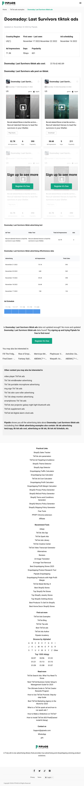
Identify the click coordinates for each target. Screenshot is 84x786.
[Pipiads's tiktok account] (44, 770)
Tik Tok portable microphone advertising (21, 384)
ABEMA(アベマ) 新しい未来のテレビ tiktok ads (42, 359)
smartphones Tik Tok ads (15, 401)
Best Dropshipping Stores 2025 (42, 566)
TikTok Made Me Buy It (42, 584)
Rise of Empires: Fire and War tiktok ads (26, 354)
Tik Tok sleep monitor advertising (18, 397)
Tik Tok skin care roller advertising (19, 392)
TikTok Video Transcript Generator (42, 548)
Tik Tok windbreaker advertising (18, 380)
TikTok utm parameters (42, 456)
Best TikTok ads (42, 628)
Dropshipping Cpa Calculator (42, 475)
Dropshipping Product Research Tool (42, 570)
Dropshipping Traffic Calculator (42, 471)
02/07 (33, 658)
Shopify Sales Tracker (42, 452)
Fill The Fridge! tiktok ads (10, 354)
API (42, 738)
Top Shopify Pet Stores (42, 591)
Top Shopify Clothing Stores (42, 599)
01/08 (42, 665)
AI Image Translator (42, 559)
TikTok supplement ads (14, 409)
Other (55, 650)
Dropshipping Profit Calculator (42, 482)
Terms (39, 777)
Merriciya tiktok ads (42, 354)
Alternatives (42, 551)
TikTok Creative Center (42, 544)
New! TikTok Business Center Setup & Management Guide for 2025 (42, 683)
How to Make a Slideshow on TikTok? (42, 714)
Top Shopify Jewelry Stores (42, 595)
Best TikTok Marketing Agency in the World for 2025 (42, 702)
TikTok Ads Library (42, 540)
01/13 (42, 662)
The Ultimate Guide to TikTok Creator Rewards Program (42, 689)
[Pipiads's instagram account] (49, 770)
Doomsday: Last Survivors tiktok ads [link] (40, 9)
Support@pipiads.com (42, 730)
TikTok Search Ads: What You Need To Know (42, 677)
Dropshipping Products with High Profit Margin (42, 579)
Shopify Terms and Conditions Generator (42, 498)
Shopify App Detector (42, 467)
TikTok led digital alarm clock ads (18, 413)
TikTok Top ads (42, 624)
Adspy (42, 529)
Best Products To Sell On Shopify (42, 603)
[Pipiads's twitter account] (39, 770)
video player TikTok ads (14, 376)
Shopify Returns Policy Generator (42, 504)
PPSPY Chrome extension (42, 515)
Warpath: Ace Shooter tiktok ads (58, 359)
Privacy (32, 777)
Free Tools (42, 511)
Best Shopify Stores (42, 588)
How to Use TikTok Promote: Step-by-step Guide (42, 696)
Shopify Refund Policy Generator (42, 494)
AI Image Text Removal (42, 563)
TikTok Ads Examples (42, 617)
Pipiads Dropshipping (42, 574)
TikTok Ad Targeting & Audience (42, 460)
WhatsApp (42, 734)
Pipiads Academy (42, 635)
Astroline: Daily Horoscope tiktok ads (73, 354)
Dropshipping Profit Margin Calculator (42, 486)
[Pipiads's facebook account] (34, 770)
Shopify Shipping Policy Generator (42, 507)
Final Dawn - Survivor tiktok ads (10, 359)
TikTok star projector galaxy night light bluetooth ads (27, 405)
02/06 (42, 658)
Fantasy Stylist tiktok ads (26, 359)
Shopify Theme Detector (42, 464)
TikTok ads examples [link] (17, 9)
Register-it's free (22, 186)
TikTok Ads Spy (42, 533)
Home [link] (5, 9)
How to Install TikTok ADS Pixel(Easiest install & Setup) (42, 719)
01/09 (33, 665)
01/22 (50, 658)
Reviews (42, 555)
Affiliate (42, 519)
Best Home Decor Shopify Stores (42, 606)
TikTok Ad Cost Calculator (42, 479)
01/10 (50, 662)
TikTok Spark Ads (42, 536)
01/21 (33, 662)
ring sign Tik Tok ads (13, 388)
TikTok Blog (42, 620)
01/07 (50, 665)
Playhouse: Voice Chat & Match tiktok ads (58, 354)
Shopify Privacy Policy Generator (42, 490)
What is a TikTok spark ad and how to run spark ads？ (42, 708)
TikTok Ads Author (42, 631)
